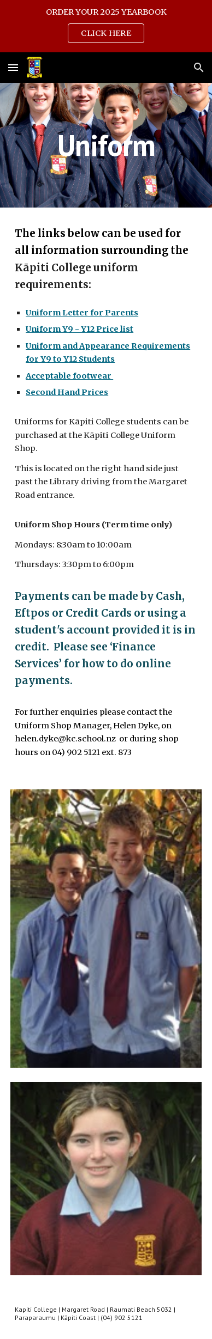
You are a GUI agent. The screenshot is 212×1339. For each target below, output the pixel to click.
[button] (13, 67)
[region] (106, 26)
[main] (106, 145)
